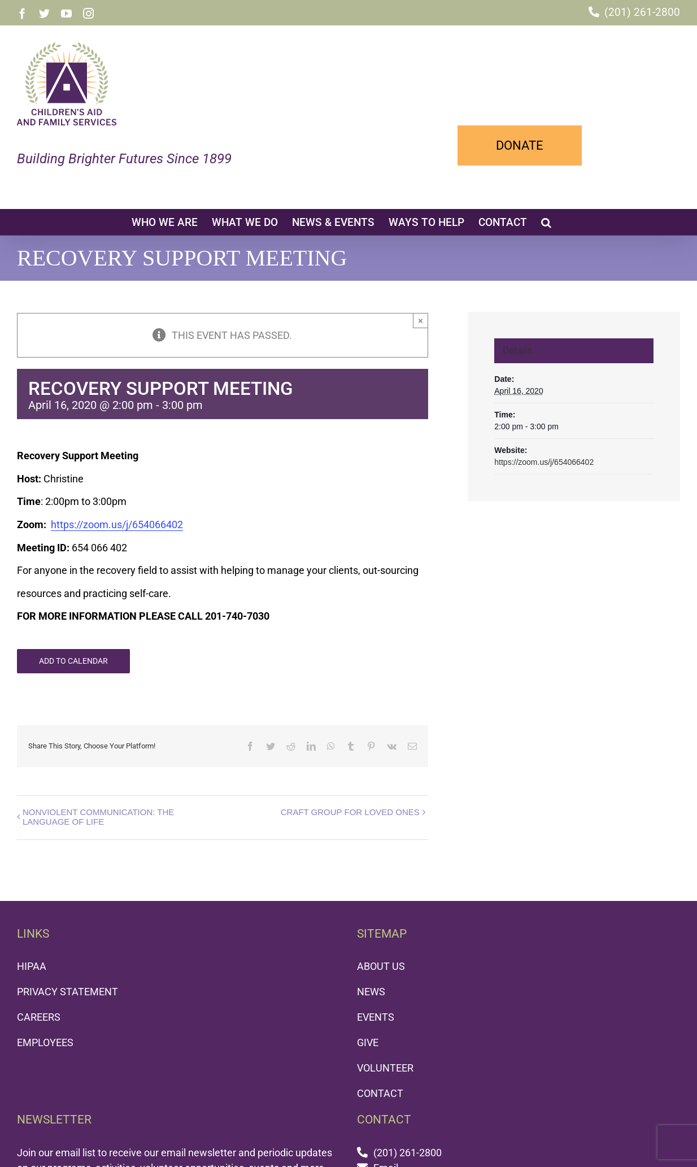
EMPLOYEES (45, 1042)
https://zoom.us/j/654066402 (117, 524)
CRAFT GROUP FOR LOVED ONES (350, 812)
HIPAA (31, 966)
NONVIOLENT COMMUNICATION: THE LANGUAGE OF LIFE (98, 816)
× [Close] (420, 320)
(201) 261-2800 (642, 12)
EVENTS (375, 1017)
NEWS (371, 992)
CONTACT (380, 1093)
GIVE (367, 1042)
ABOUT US (381, 966)
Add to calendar (73, 660)
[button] (546, 222)
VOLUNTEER (385, 1068)
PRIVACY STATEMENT (67, 992)
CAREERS (38, 1017)
